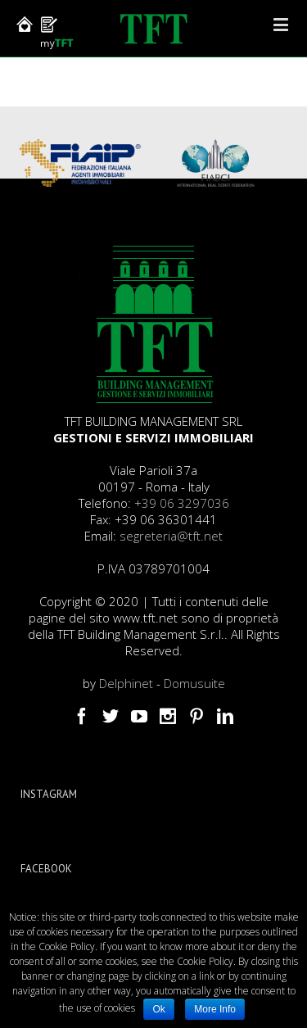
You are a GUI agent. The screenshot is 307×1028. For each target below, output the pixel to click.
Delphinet (126, 683)
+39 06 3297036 (181, 503)
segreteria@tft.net (171, 536)
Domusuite (194, 683)
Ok (158, 1009)
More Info (215, 1009)
